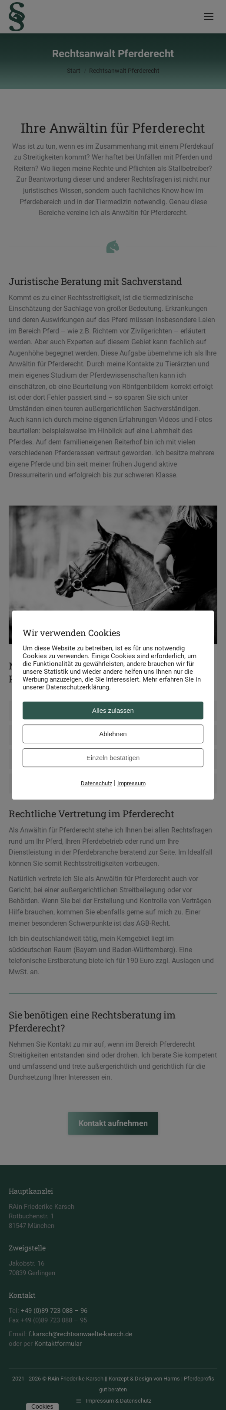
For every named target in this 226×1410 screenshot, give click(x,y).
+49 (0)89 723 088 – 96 (54, 1311)
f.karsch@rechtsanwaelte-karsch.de (80, 1334)
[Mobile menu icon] (208, 16)
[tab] (113, 711)
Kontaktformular (58, 1344)
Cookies (42, 1406)
